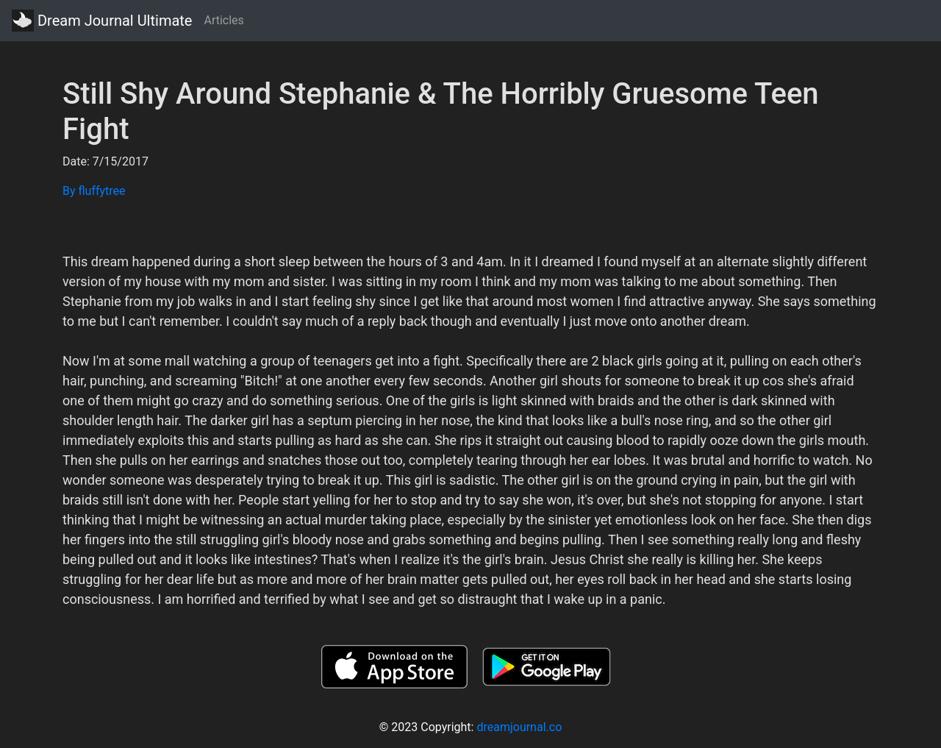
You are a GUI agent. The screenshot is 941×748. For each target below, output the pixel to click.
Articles (223, 20)
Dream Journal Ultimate (102, 21)
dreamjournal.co (519, 727)
